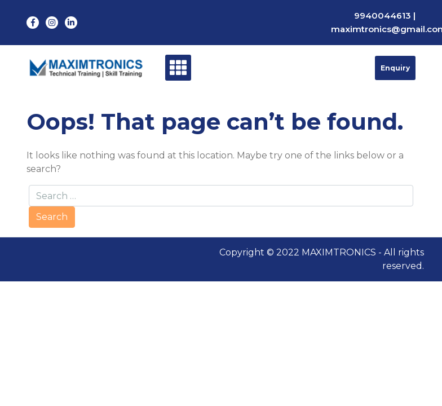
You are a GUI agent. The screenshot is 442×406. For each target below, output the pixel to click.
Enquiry (395, 68)
